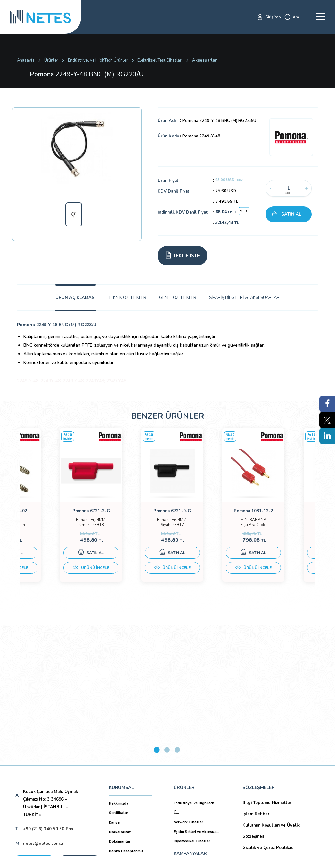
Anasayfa (26, 60)
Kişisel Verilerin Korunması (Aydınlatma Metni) (282, 727)
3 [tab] (177, 612)
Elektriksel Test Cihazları (160, 60)
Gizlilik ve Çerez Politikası (268, 710)
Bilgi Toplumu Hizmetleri (267, 665)
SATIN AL (291, 214)
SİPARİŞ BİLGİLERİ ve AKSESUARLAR (244, 297)
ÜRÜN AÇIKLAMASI (75, 297)
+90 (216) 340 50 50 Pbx (48, 692)
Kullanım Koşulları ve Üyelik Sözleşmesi (271, 693)
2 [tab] (167, 612)
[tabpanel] (57, 513)
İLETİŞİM (183, 747)
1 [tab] (156, 612)
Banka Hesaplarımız (126, 713)
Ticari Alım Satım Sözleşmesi (271, 777)
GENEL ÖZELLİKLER (177, 297)
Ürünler (51, 60)
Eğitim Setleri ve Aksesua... (196, 694)
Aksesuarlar (204, 60)
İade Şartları (254, 789)
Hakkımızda (118, 666)
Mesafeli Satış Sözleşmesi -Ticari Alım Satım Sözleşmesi (280, 760)
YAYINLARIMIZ (189, 731)
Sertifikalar (118, 675)
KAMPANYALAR (190, 716)
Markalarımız (120, 694)
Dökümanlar (119, 704)
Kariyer (115, 685)
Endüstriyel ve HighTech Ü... (194, 670)
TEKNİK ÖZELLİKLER (127, 297)
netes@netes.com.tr (43, 706)
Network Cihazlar (188, 684)
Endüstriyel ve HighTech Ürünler (98, 60)
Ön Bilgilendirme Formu (266, 744)
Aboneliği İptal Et (60, 746)
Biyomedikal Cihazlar (192, 703)
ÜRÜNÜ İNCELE (57, 574)
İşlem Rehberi (256, 676)
